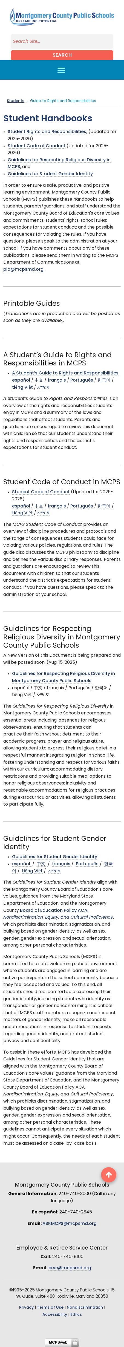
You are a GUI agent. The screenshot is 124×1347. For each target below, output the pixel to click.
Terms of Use (50, 1308)
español (21, 380)
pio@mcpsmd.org (23, 269)
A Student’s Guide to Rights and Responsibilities (65, 373)
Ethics (76, 1315)
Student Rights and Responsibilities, (47, 132)
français (57, 380)
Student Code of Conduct (36, 146)
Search (62, 55)
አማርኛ (43, 387)
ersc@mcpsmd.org (69, 1268)
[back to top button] (108, 1174)
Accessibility (54, 1315)
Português (81, 380)
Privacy (26, 1308)
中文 (38, 380)
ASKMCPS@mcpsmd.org (69, 1224)
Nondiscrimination (85, 1308)
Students (15, 101)
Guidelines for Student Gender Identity (50, 174)
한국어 (104, 380)
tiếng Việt (22, 387)
